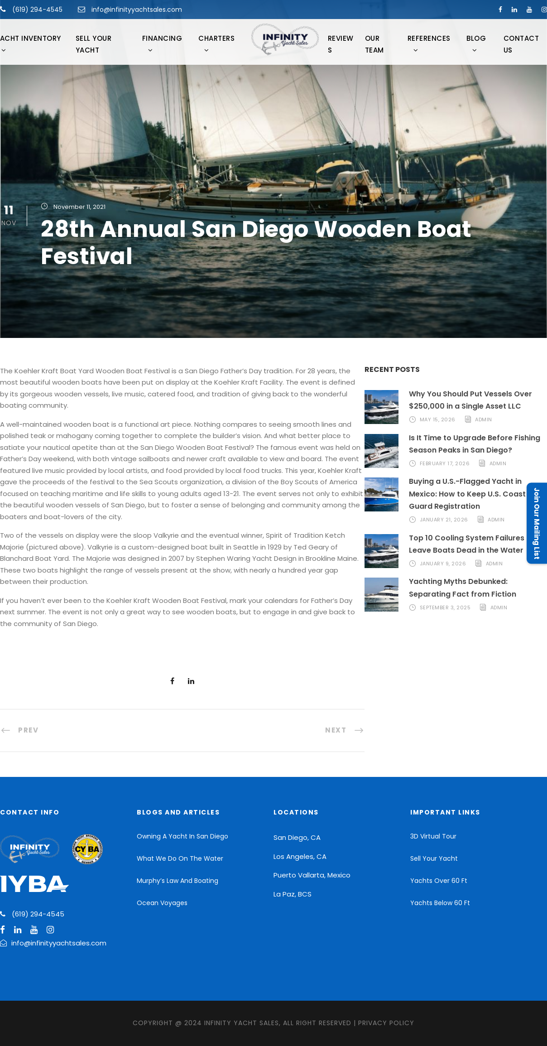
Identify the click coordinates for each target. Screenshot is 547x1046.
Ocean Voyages (162, 902)
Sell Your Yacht (94, 44)
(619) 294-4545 (36, 9)
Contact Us (521, 44)
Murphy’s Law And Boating (177, 880)
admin (483, 419)
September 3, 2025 (445, 607)
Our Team (374, 44)
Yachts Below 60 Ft (440, 902)
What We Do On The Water (180, 858)
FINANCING (162, 38)
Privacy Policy (386, 1022)
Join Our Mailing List (537, 523)
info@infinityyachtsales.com (136, 9)
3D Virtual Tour (433, 836)
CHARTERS (216, 38)
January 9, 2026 (443, 563)
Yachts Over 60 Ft (438, 880)
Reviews (341, 44)
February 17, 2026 (445, 463)
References (429, 38)
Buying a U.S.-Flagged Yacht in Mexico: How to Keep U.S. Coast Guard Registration (467, 493)
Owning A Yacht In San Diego (182, 836)
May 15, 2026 (438, 419)
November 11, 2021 (79, 206)
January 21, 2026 (444, 519)
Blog (476, 38)
